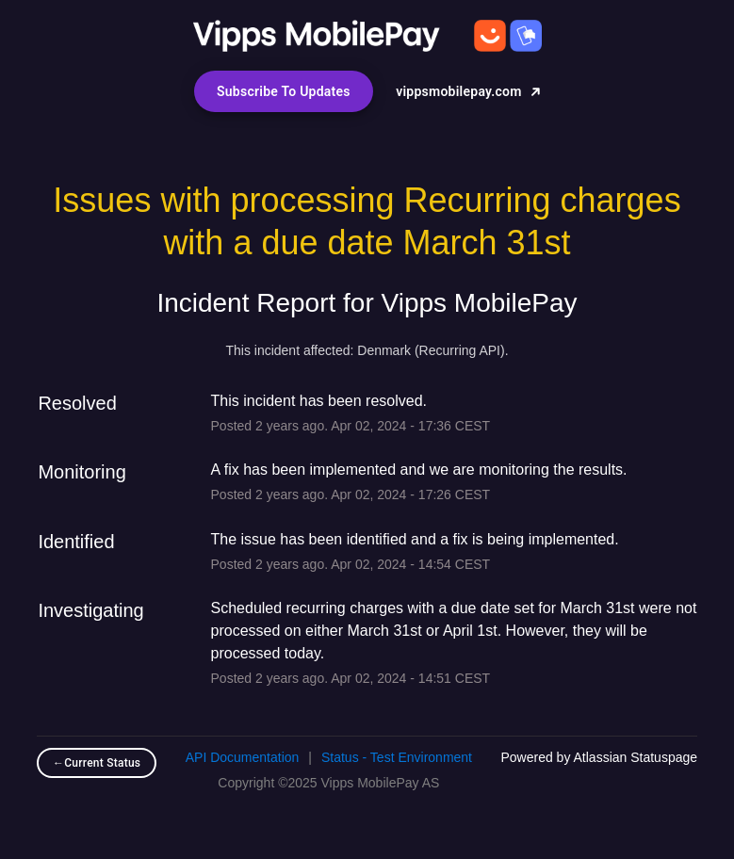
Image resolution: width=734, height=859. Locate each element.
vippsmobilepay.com (468, 91)
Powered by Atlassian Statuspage (598, 757)
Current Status (96, 763)
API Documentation (243, 757)
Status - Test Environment (396, 757)
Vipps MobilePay (480, 302)
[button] (283, 91)
